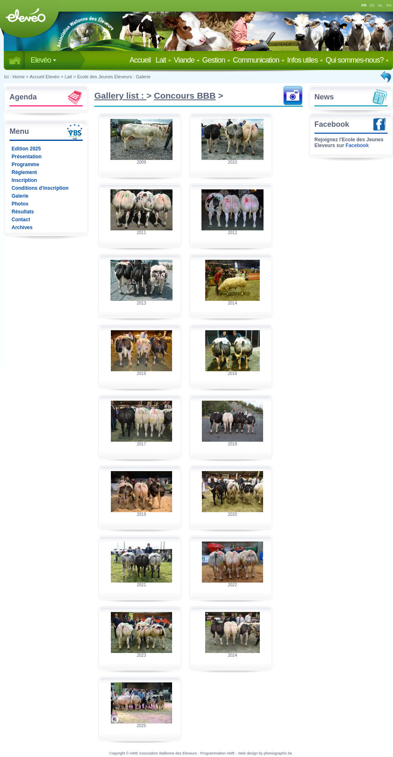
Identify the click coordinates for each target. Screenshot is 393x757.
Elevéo (43, 60)
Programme (25, 164)
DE (372, 5)
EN (389, 5)
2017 (141, 444)
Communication (259, 60)
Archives (22, 227)
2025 (141, 725)
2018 (232, 444)
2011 (141, 232)
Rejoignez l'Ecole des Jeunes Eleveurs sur (348, 142)
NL (380, 5)
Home (18, 76)
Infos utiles (305, 60)
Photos (20, 204)
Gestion (216, 60)
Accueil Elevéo (44, 76)
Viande (187, 60)
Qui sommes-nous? (357, 60)
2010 (232, 162)
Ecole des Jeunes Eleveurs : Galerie (113, 76)
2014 (232, 303)
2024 (232, 655)
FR (364, 5)
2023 (141, 655)
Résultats (23, 212)
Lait (163, 60)
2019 (141, 514)
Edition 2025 (26, 149)
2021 (141, 585)
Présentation (27, 157)
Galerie (20, 196)
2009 (141, 162)
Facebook (331, 124)
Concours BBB (185, 95)
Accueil (141, 60)
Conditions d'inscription (40, 188)
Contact (21, 220)
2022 (232, 585)
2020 (232, 514)
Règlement (24, 172)
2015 (141, 373)
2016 (232, 373)
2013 (141, 303)
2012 (232, 232)
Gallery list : (120, 95)
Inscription (24, 180)
